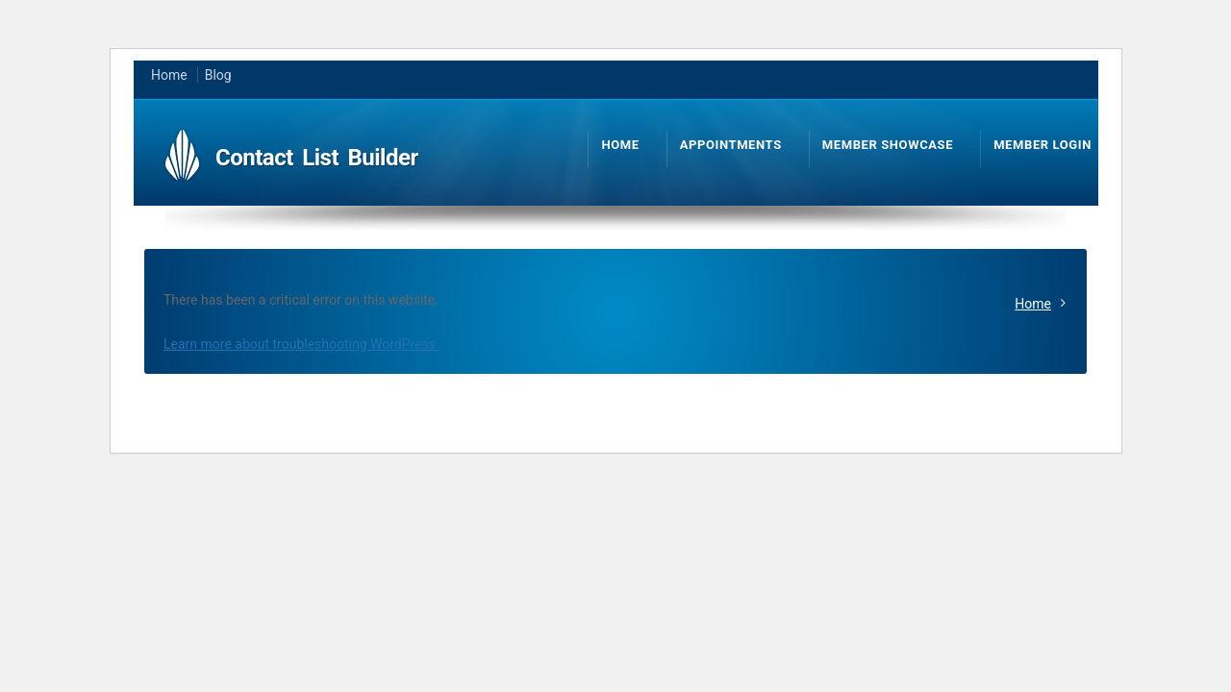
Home (1033, 303)
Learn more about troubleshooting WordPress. (301, 344)
